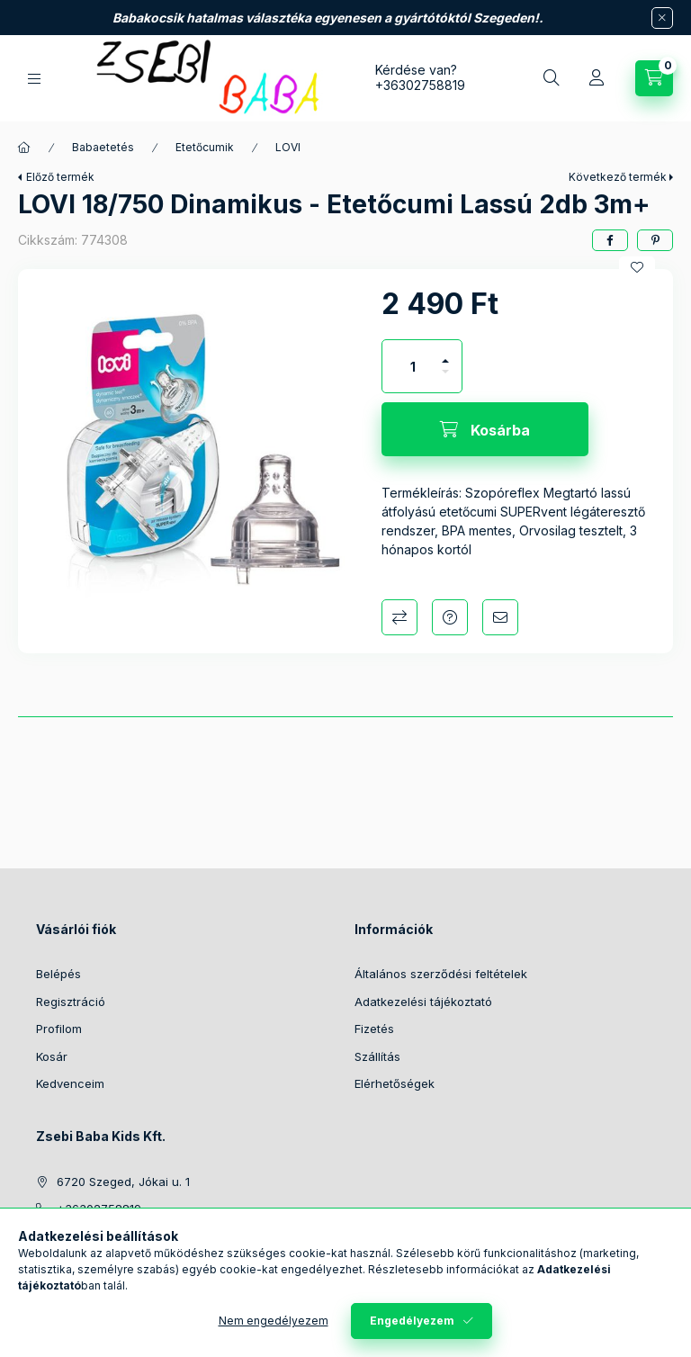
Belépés (58, 973)
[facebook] (610, 240)
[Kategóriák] (34, 78)
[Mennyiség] (413, 366)
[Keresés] (552, 78)
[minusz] (445, 379)
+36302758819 (420, 85)
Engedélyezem (412, 1320)
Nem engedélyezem (273, 1320)
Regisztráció (70, 1001)
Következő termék (618, 177)
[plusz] (445, 353)
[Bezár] (662, 18)
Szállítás (377, 1056)
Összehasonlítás (399, 617)
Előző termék (60, 177)
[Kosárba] (484, 429)
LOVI (288, 147)
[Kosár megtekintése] (654, 78)
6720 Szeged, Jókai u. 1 (123, 1181)
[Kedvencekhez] (637, 267)
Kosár (51, 1056)
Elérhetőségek (394, 1083)
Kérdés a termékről (450, 617)
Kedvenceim (70, 1083)
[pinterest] (655, 240)
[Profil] (597, 78)
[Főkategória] (24, 147)
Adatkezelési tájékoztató (423, 1001)
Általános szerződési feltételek (440, 973)
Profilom (59, 1028)
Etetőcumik (204, 147)
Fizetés (374, 1028)
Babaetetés (103, 147)
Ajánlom (500, 617)
